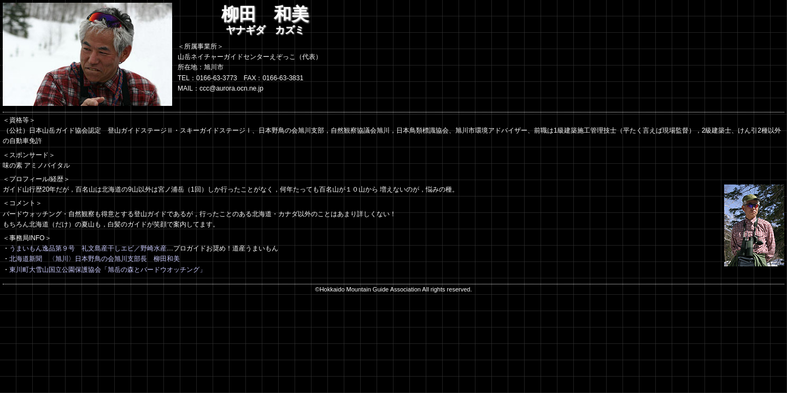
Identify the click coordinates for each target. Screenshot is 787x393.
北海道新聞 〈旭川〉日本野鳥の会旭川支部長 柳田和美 (94, 259)
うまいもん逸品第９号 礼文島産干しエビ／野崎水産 (88, 248)
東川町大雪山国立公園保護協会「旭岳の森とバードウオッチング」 (107, 269)
